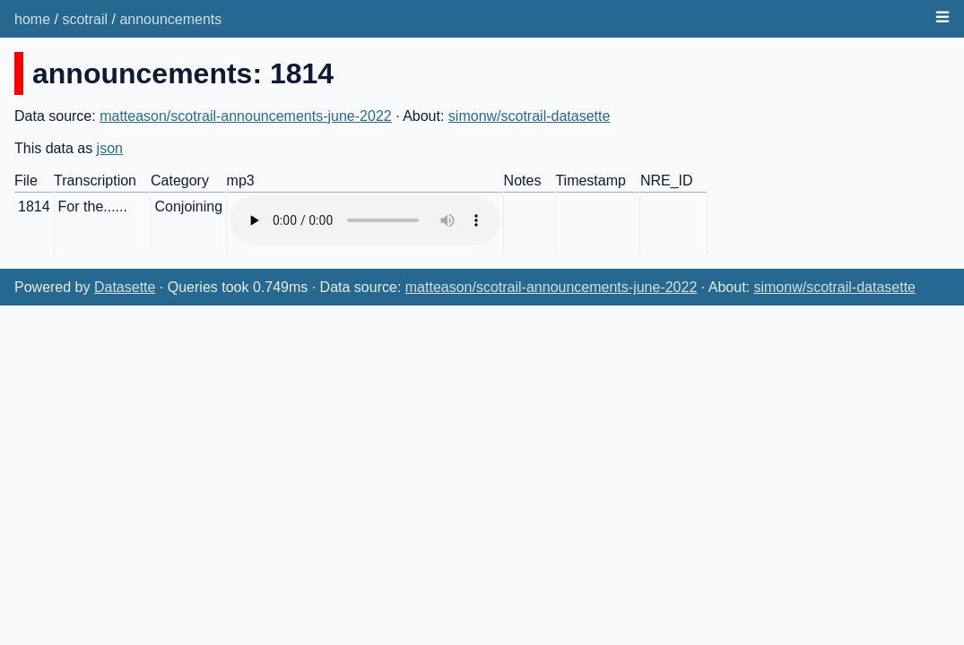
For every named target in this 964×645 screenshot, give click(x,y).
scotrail (85, 19)
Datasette (124, 287)
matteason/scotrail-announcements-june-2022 (246, 116)
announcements (170, 19)
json (110, 148)
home (32, 19)
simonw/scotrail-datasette (529, 116)
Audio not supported (364, 220)
